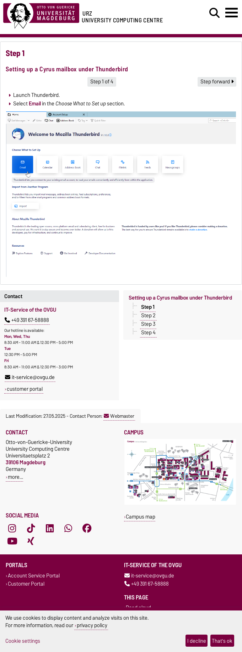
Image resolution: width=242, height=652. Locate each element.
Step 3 (148, 324)
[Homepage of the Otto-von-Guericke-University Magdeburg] (41, 15)
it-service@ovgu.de (30, 377)
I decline (196, 640)
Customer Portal (26, 584)
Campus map (140, 516)
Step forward (216, 81)
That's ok (222, 640)
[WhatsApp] (68, 528)
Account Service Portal (34, 575)
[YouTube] (12, 541)
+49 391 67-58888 (27, 320)
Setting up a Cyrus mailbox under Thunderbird (180, 298)
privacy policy (92, 625)
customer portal (25, 389)
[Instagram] (12, 528)
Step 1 (148, 307)
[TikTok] (31, 528)
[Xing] (31, 541)
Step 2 (148, 315)
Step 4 (148, 332)
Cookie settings (22, 640)
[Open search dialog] (214, 13)
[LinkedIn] (49, 528)
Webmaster (119, 416)
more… (15, 476)
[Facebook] (87, 528)
